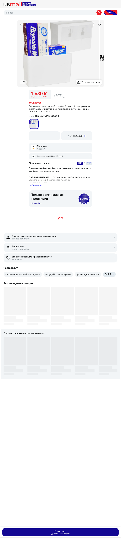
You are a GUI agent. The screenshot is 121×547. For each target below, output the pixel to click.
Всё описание (36, 188)
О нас (111, 12)
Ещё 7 (108, 278)
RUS (80, 163)
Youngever (35, 102)
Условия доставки (90, 82)
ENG (89, 163)
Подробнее (37, 207)
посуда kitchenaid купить (58, 278)
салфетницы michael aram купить (22, 278)
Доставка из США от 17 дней (50, 156)
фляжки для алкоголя (88, 278)
